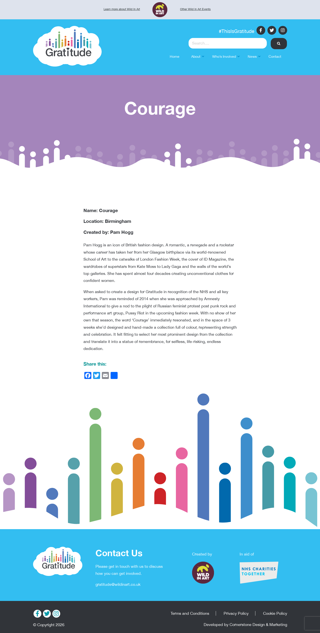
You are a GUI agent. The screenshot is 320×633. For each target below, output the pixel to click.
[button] (279, 43)
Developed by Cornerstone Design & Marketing (245, 624)
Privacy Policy (236, 613)
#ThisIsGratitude (236, 31)
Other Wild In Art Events (195, 9)
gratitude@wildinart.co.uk (117, 584)
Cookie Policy (275, 613)
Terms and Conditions (190, 613)
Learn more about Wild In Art (122, 9)
